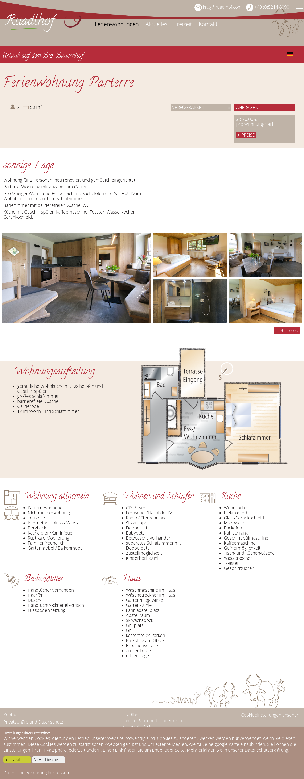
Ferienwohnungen (117, 24)
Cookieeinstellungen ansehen (270, 715)
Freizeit (183, 24)
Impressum (59, 773)
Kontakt (208, 24)
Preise (248, 135)
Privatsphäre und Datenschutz (33, 722)
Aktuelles (156, 24)
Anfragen (247, 107)
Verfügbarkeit (188, 107)
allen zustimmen (17, 759)
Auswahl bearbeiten (48, 759)
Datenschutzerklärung (25, 773)
